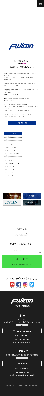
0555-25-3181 (22, 363)
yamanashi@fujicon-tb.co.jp (25, 375)
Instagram (25, 285)
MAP (22, 325)
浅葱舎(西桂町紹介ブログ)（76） (12, 163)
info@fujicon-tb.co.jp (25, 342)
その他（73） (8, 136)
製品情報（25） (9, 139)
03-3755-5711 (22, 331)
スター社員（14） (9, 175)
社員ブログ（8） (9, 172)
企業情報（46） (9, 142)
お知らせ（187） (9, 144)
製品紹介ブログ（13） (10, 150)
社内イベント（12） (10, 169)
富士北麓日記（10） (10, 166)
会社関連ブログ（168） (10, 147)
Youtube (12, 285)
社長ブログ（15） (9, 158)
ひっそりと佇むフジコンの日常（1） (12, 154)
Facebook (18, 285)
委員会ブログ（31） (10, 160)
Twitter (32, 285)
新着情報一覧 (22, 123)
